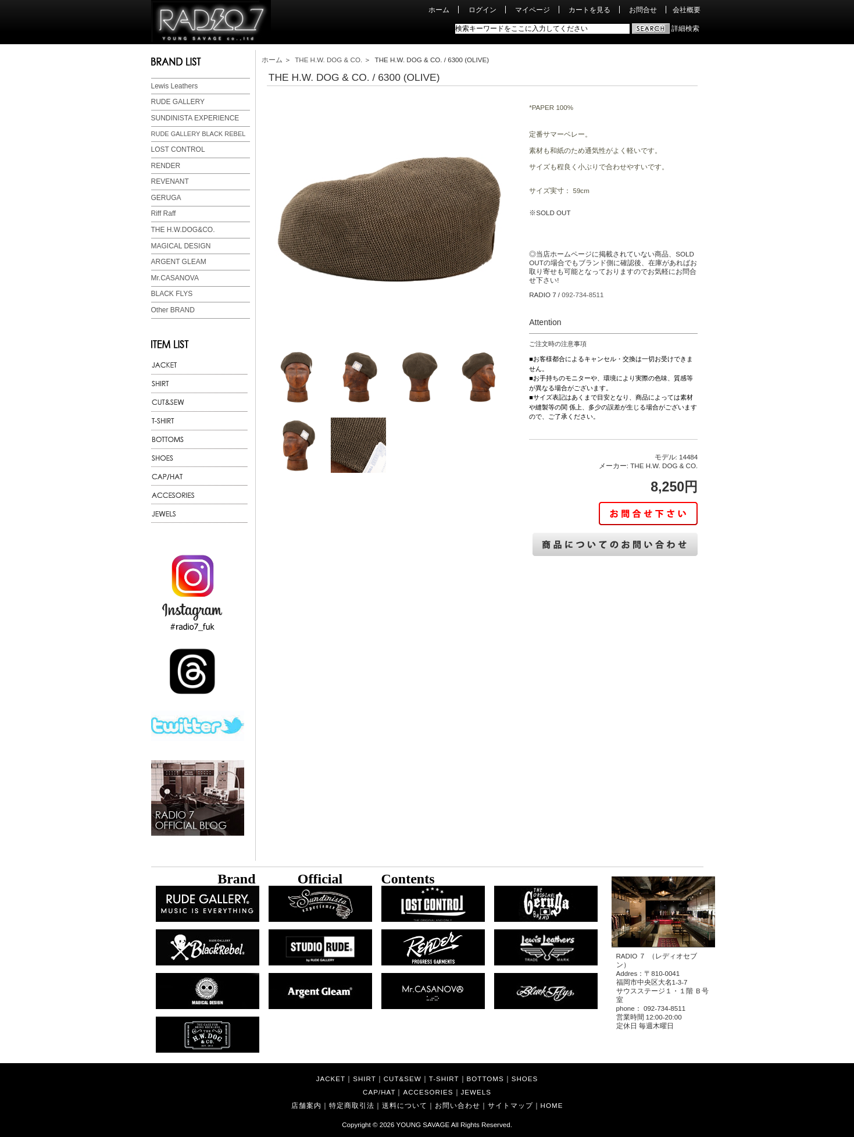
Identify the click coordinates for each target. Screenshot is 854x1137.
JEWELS (476, 1092)
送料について (404, 1105)
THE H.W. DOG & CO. (328, 59)
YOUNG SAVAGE (423, 1124)
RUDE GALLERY (178, 102)
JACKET (330, 1078)
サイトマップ (510, 1105)
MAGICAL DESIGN (181, 246)
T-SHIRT (444, 1078)
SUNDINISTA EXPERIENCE (195, 118)
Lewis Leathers (174, 86)
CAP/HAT (379, 1092)
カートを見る (589, 9)
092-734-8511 (582, 294)
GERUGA (166, 198)
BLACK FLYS (172, 294)
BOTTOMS (485, 1078)
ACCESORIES (428, 1092)
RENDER (166, 166)
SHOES (525, 1078)
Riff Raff (163, 213)
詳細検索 (685, 28)
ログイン (482, 9)
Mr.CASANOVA (175, 278)
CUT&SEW (402, 1078)
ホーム (438, 9)
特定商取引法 (351, 1105)
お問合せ (643, 9)
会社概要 (687, 9)
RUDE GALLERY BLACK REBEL (198, 133)
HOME (552, 1105)
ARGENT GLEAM (178, 262)
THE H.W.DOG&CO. (183, 230)
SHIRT (364, 1078)
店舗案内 (306, 1105)
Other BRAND (173, 310)
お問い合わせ (457, 1105)
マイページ (532, 9)
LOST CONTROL (178, 149)
